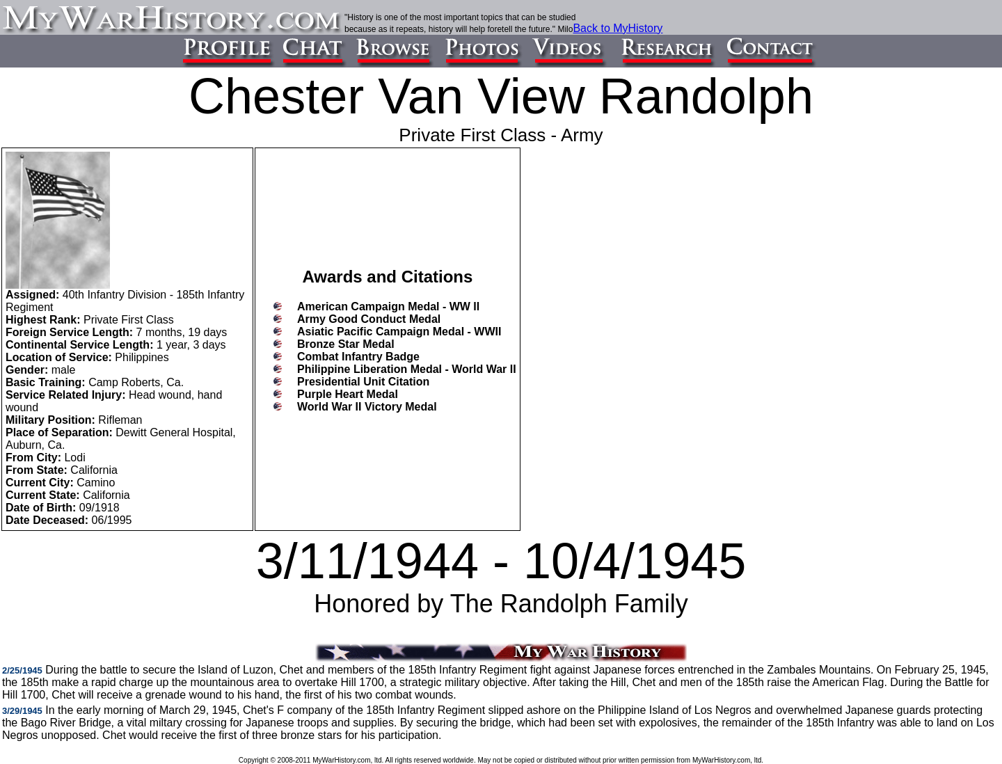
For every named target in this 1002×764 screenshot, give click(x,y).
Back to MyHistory (617, 28)
